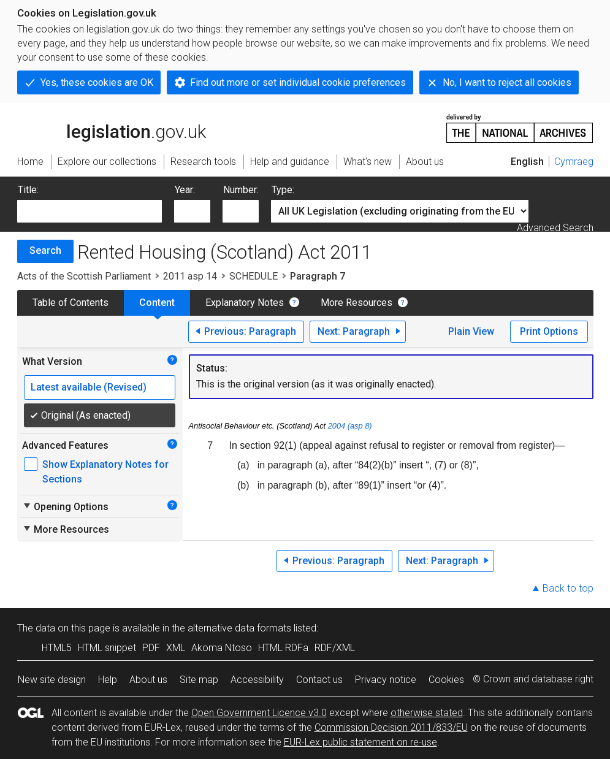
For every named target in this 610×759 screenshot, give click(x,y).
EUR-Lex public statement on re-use (360, 742)
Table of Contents (70, 302)
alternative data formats (239, 628)
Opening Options (65, 506)
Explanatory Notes (244, 302)
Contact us (319, 679)
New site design (52, 679)
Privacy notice (385, 679)
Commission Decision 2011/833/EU (391, 727)
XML (175, 648)
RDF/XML (335, 648)
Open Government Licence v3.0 (259, 713)
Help (107, 679)
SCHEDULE (253, 276)
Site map (199, 679)
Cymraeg (573, 161)
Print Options (549, 331)
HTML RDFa (283, 648)
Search (45, 250)
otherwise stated (427, 713)
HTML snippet (107, 648)
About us (148, 679)
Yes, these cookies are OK (96, 82)
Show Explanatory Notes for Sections (105, 472)
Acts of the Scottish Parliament (84, 276)
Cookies (446, 679)
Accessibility (257, 679)
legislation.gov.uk (111, 127)
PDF (151, 648)
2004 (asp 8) (350, 425)
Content (157, 302)
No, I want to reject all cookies (507, 82)
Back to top (568, 588)
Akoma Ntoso (221, 648)
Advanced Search (555, 228)
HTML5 (57, 648)
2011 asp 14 (190, 276)
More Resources (356, 302)
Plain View (471, 331)
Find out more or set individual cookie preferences (298, 82)
